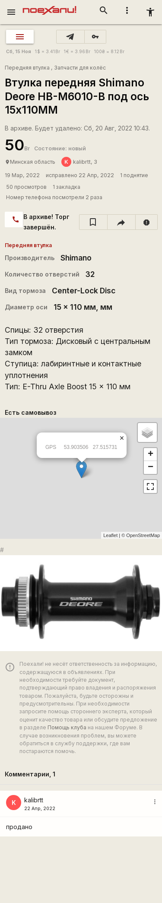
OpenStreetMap (143, 535)
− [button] (150, 467)
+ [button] (150, 454)
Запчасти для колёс (80, 67)
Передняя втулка (27, 67)
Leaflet (110, 535)
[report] (147, 222)
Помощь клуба (67, 727)
